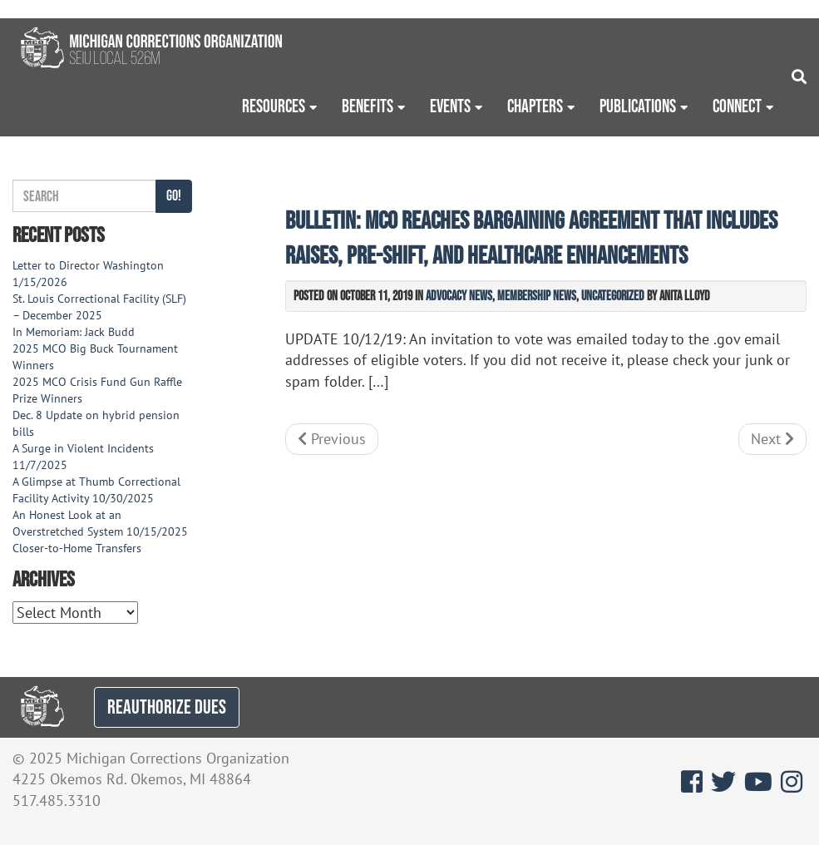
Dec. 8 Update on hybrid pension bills (96, 423)
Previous (332, 438)
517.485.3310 (56, 800)
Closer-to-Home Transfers (78, 548)
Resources (273, 106)
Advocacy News (459, 295)
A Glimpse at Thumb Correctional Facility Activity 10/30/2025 (96, 490)
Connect (737, 106)
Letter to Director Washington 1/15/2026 (88, 273)
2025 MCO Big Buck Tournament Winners (95, 357)
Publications (637, 106)
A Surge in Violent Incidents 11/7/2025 (83, 456)
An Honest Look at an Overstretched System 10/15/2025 (100, 523)
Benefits (367, 106)
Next (772, 438)
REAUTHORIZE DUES (166, 706)
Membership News (536, 295)
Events (450, 106)
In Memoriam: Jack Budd (73, 331)
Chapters (535, 106)
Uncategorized (612, 295)
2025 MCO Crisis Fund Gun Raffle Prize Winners (97, 390)
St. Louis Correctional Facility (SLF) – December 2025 (99, 307)
